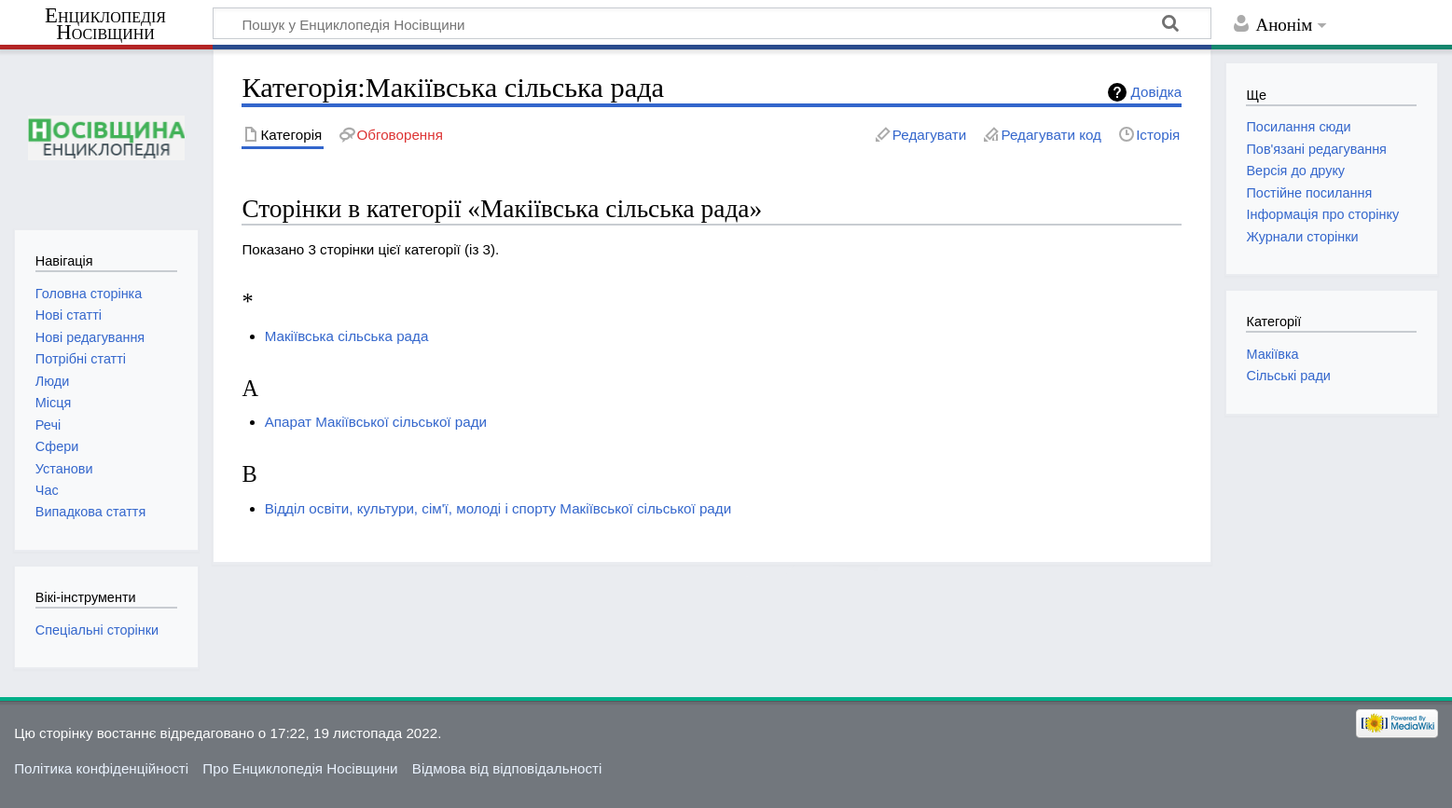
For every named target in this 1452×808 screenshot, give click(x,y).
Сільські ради (1288, 375)
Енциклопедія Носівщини (105, 24)
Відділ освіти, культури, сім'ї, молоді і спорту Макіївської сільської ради (498, 508)
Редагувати (929, 135)
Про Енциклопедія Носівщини (299, 768)
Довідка (1156, 92)
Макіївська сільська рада (347, 336)
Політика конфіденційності (101, 768)
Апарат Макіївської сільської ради (376, 422)
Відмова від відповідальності (507, 768)
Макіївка (1272, 354)
